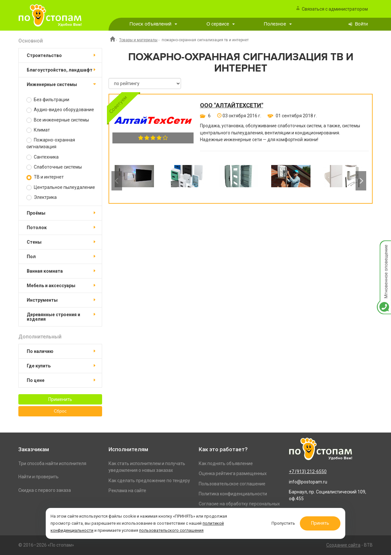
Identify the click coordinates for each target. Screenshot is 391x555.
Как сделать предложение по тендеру (149, 480)
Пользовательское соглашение (232, 483)
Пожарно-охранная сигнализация (50, 143)
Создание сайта (343, 545)
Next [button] (361, 180)
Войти (361, 24)
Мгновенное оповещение (384, 247)
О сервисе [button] (220, 24)
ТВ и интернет (45, 177)
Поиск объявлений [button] (153, 24)
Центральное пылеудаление (60, 187)
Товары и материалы (138, 40)
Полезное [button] (278, 24)
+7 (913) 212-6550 (308, 471)
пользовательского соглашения (171, 530)
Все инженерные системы (57, 120)
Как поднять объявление (226, 463)
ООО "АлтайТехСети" (231, 105)
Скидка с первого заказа (44, 490)
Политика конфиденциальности (233, 493)
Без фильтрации (47, 99)
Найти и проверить (38, 476)
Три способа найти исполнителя (52, 463)
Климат (38, 130)
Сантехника (42, 157)
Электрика (41, 197)
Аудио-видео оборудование (60, 109)
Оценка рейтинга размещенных (233, 473)
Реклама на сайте (127, 490)
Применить (60, 399)
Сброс (60, 411)
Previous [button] (116, 180)
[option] (134, 181)
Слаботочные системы (54, 167)
